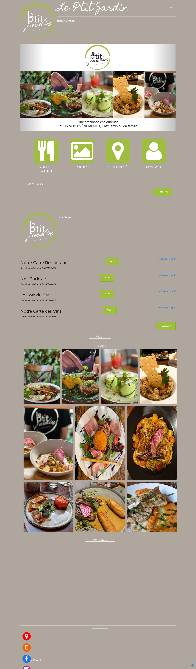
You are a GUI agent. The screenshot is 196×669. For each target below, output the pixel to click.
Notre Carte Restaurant (43, 262)
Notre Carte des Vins (40, 311)
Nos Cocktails (33, 278)
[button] (172, 6)
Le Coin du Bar (34, 295)
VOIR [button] (112, 261)
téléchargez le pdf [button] (167, 259)
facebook (36, 660)
